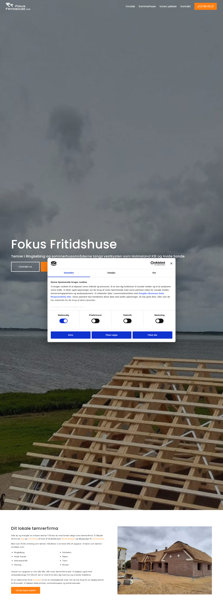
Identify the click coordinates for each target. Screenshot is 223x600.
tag (22, 538)
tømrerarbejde (68, 538)
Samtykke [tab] (69, 273)
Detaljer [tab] (111, 273)
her (81, 307)
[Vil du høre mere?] (25, 590)
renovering (33, 538)
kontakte (37, 580)
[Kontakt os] (25, 266)
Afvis (70, 335)
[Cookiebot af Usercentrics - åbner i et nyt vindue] (152, 263)
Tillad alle (152, 335)
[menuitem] (130, 6)
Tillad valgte (111, 335)
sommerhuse (98, 538)
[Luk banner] (171, 263)
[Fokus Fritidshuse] (18, 6)
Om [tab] (154, 273)
